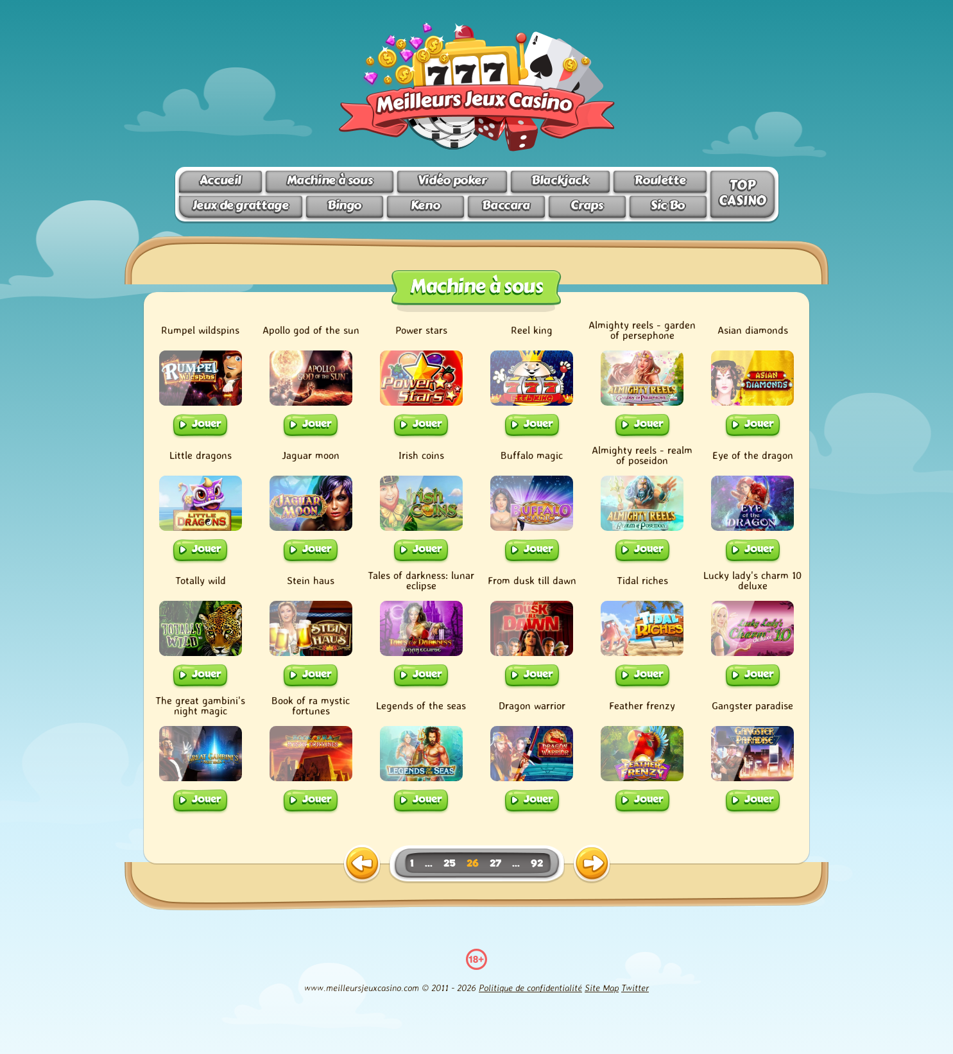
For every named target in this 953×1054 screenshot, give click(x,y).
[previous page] (362, 864)
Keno (425, 205)
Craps (587, 205)
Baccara (505, 205)
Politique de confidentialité (530, 987)
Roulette (659, 180)
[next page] (591, 864)
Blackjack (560, 180)
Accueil (220, 180)
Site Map (602, 987)
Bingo (344, 205)
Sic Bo (668, 205)
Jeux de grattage (241, 205)
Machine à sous (330, 180)
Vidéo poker (452, 180)
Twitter (635, 987)
